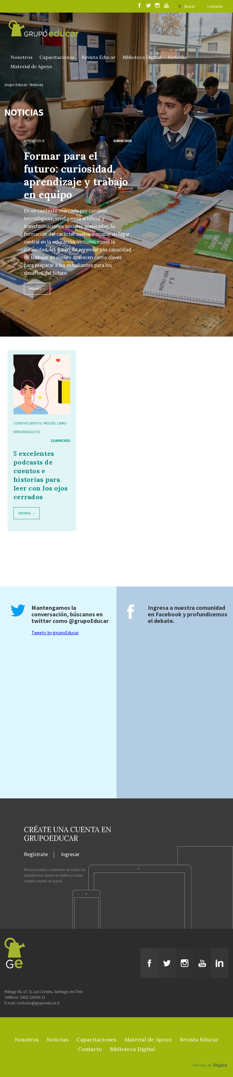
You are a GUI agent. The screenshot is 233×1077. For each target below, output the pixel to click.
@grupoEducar (89, 620)
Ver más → (37, 288)
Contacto (215, 6)
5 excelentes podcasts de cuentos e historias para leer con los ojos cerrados (40, 475)
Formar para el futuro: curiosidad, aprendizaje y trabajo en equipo (76, 175)
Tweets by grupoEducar (55, 632)
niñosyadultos (26, 432)
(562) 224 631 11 (32, 997)
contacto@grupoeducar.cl (38, 1003)
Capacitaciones (57, 57)
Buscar (189, 6)
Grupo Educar (15, 84)
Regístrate (36, 855)
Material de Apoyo (31, 66)
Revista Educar (99, 57)
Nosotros (21, 57)
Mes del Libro (55, 423)
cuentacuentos (27, 423)
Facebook (169, 614)
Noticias (177, 57)
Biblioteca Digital (141, 57)
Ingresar (70, 855)
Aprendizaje (34, 140)
